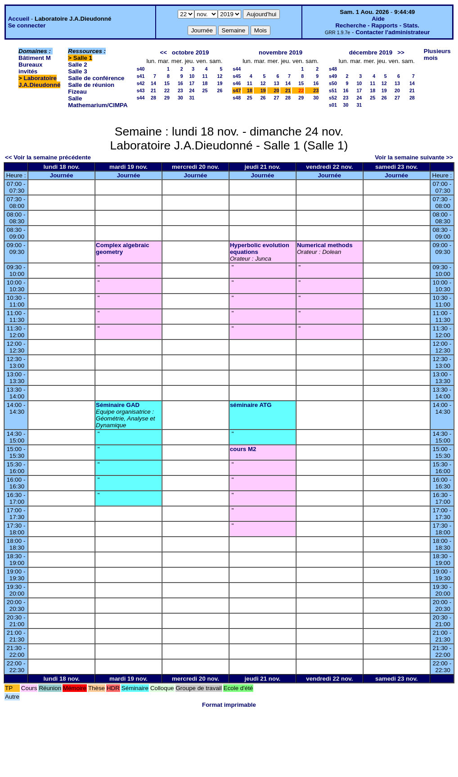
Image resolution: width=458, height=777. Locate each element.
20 (276, 90)
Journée (61, 175)
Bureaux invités (30, 68)
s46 (237, 83)
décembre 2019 (370, 52)
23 (180, 90)
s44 (141, 97)
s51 (333, 90)
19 (219, 83)
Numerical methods (325, 245)
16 (180, 83)
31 (191, 97)
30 (180, 97)
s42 (141, 83)
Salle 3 (77, 71)
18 (205, 83)
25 (205, 90)
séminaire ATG (251, 405)
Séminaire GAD (117, 405)
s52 (333, 97)
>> (400, 52)
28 (153, 97)
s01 (333, 105)
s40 (141, 69)
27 (276, 97)
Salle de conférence (96, 78)
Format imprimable (229, 704)
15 (167, 83)
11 (205, 76)
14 (153, 83)
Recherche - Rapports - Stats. (377, 25)
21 (153, 90)
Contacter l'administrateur (392, 32)
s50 (333, 83)
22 (167, 90)
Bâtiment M (34, 57)
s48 (237, 97)
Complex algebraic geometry (122, 248)
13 (276, 83)
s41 (141, 76)
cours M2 (243, 449)
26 (219, 90)
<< (163, 52)
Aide (378, 18)
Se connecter (27, 25)
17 (191, 83)
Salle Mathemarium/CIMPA (97, 101)
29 (167, 97)
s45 (237, 76)
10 (191, 76)
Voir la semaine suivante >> (414, 157)
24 (191, 90)
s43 (141, 90)
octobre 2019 (190, 52)
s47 (237, 90)
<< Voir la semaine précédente (48, 157)
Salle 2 (77, 64)
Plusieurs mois (437, 54)
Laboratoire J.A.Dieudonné (39, 81)
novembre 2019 (280, 52)
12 (219, 76)
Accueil (18, 18)
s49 (333, 76)
